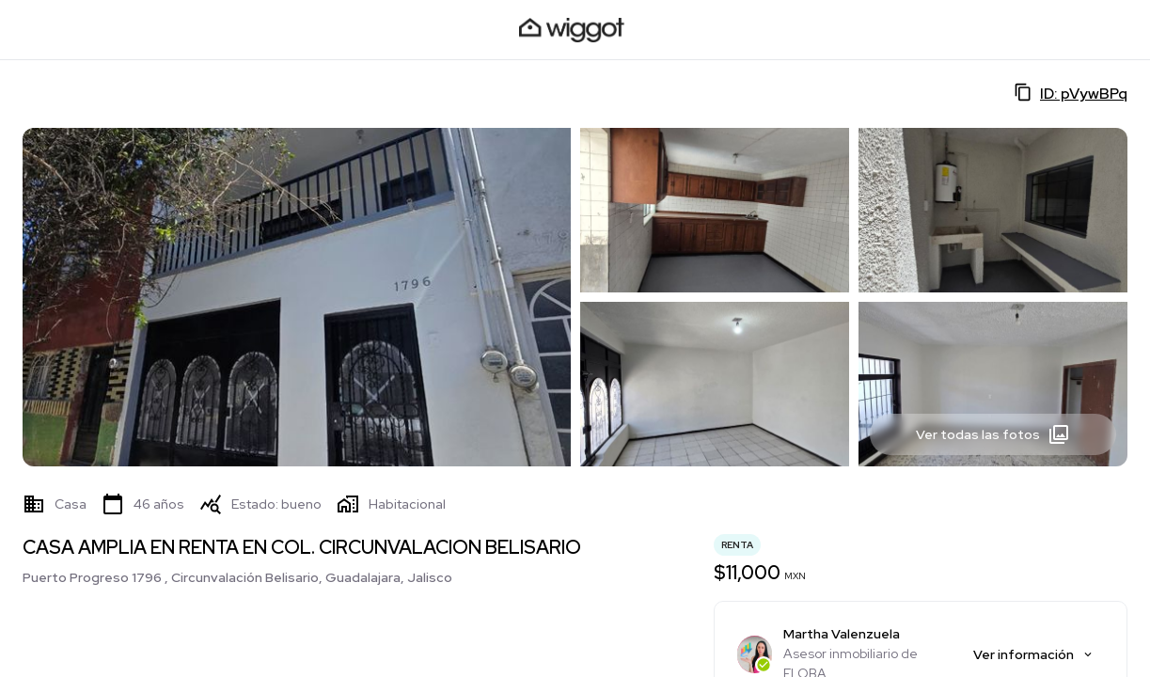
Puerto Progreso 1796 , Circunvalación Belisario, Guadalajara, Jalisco (237, 577)
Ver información (1034, 654)
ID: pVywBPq (1070, 93)
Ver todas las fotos (993, 434)
